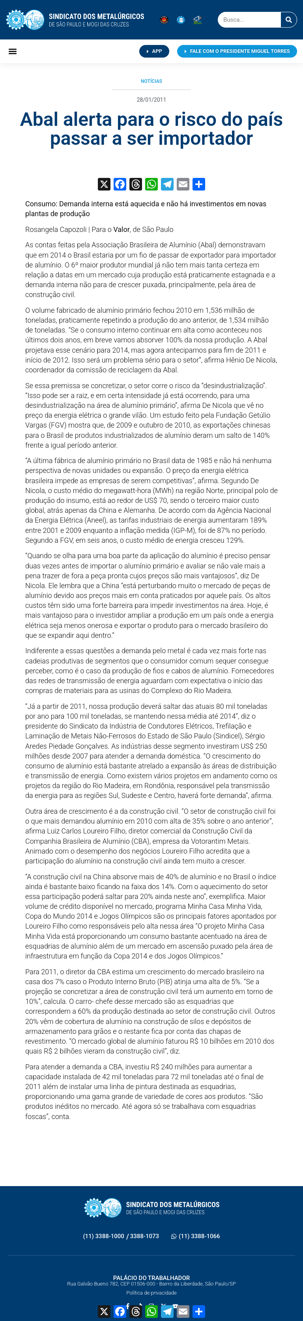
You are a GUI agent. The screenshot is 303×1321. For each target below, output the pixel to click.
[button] (12, 51)
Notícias (151, 81)
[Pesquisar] (289, 19)
